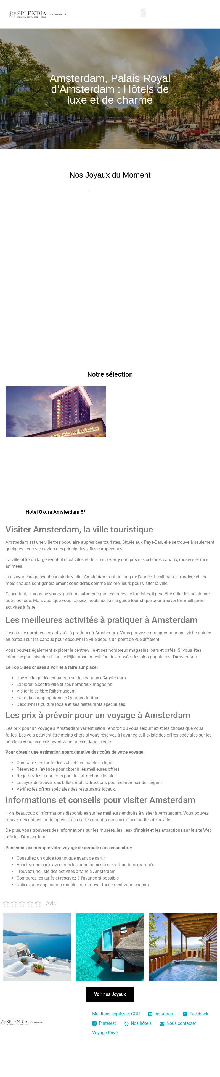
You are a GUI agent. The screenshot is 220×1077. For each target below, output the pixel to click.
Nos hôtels (138, 1023)
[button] (143, 12)
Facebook (195, 1014)
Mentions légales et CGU (116, 1014)
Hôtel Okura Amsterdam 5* (56, 512)
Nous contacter (178, 1023)
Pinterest (104, 1023)
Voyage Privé (105, 1032)
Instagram (161, 1014)
